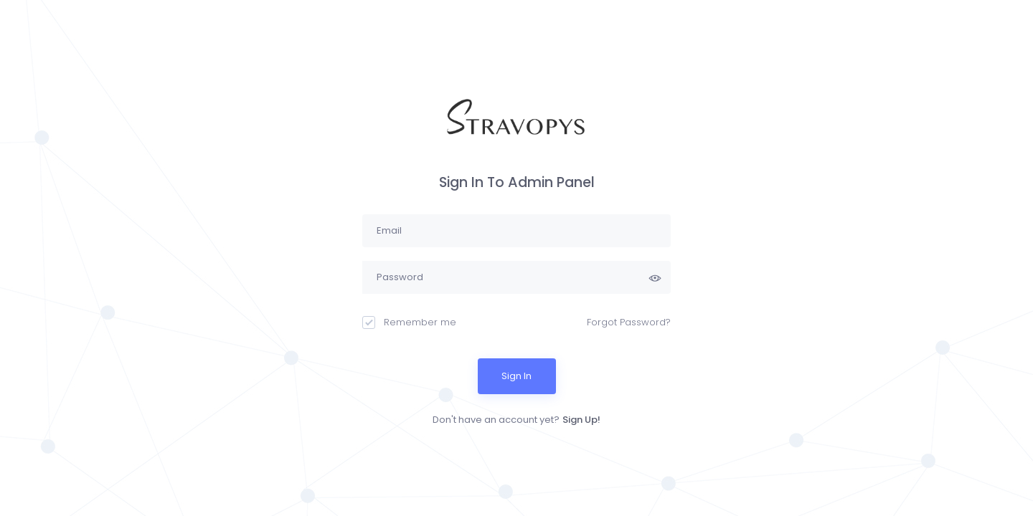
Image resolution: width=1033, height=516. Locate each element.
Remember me (409, 322)
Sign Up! (581, 419)
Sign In (516, 376)
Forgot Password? (629, 322)
